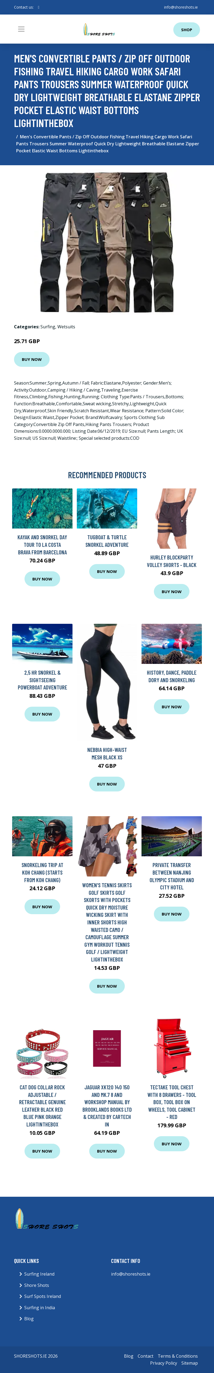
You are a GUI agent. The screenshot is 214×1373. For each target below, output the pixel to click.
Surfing (47, 327)
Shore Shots (36, 1285)
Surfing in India (39, 1308)
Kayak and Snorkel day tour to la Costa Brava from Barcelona (42, 544)
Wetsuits (66, 327)
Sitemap (189, 1363)
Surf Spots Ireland (42, 1296)
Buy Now (32, 359)
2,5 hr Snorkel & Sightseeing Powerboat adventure (42, 680)
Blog (29, 1319)
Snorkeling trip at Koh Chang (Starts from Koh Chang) (42, 872)
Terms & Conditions (178, 1356)
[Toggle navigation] (21, 29)
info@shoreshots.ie (181, 7)
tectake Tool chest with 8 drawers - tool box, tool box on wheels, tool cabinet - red (171, 1102)
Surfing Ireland (39, 1274)
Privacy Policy (163, 1363)
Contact (145, 1356)
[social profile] (39, 7)
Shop (186, 29)
